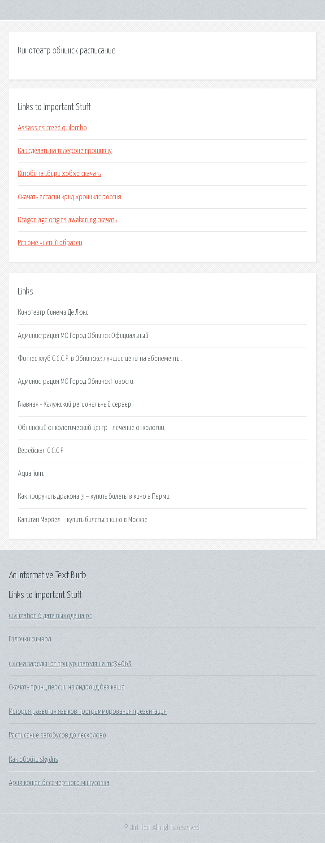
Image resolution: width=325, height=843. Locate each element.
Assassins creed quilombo (52, 128)
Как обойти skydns (33, 759)
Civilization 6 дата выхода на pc (50, 615)
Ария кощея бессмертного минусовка (59, 782)
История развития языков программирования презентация (88, 711)
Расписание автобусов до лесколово (57, 735)
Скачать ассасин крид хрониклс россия (69, 197)
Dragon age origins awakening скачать (67, 220)
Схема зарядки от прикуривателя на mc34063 (70, 663)
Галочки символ (30, 639)
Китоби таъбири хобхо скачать (59, 173)
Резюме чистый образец (50, 242)
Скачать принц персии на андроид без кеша (67, 687)
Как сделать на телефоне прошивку (65, 150)
